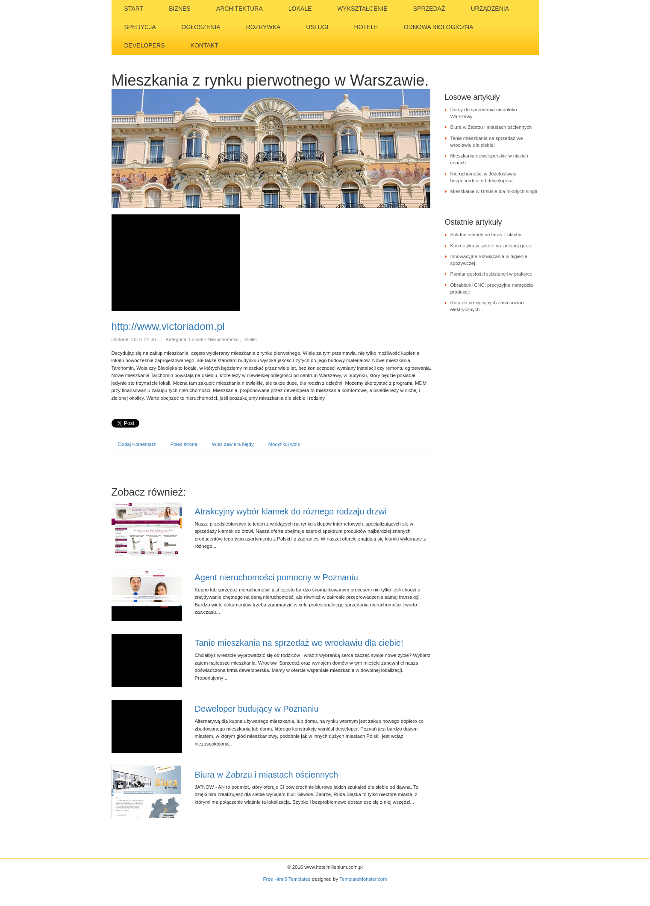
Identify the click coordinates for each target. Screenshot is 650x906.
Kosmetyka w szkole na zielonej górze (491, 245)
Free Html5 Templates (287, 879)
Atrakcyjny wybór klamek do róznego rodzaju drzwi (291, 511)
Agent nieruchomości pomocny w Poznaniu (276, 577)
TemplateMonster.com (363, 879)
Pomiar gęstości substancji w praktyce (491, 273)
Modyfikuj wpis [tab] (284, 444)
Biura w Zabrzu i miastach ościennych (266, 774)
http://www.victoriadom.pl (168, 326)
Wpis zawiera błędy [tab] (233, 444)
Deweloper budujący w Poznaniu (257, 708)
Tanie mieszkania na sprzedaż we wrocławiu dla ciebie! (299, 643)
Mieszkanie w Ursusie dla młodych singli (493, 191)
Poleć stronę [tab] (183, 444)
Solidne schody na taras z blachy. (486, 234)
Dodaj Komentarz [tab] (137, 444)
